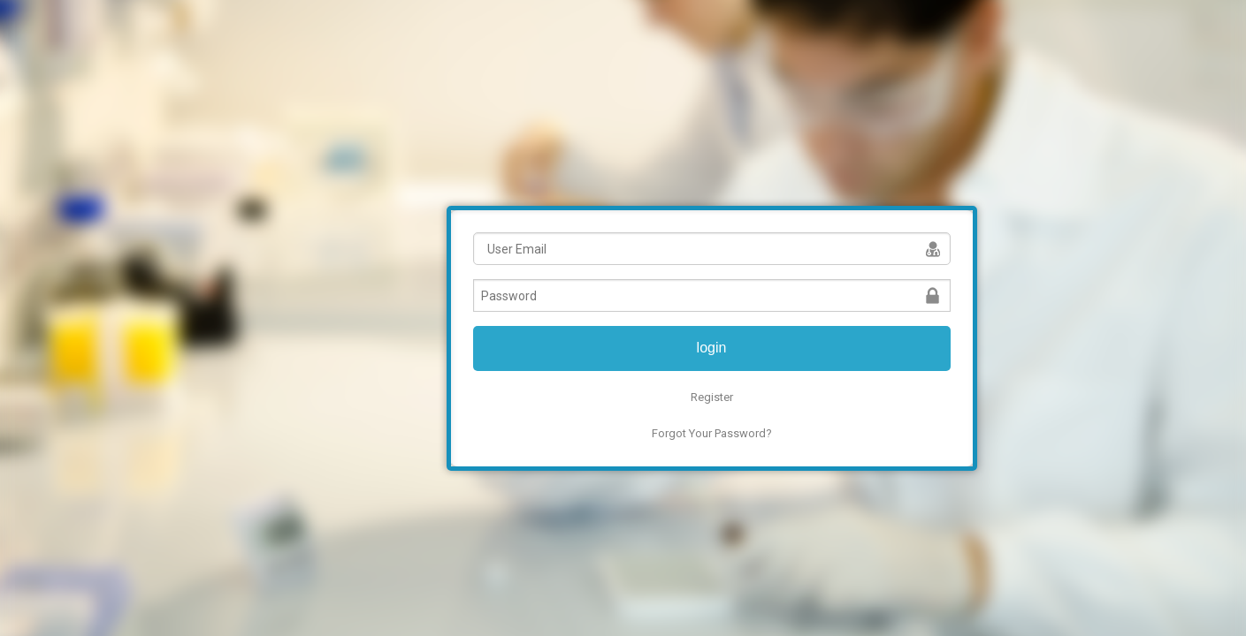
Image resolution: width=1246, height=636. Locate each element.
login (712, 347)
